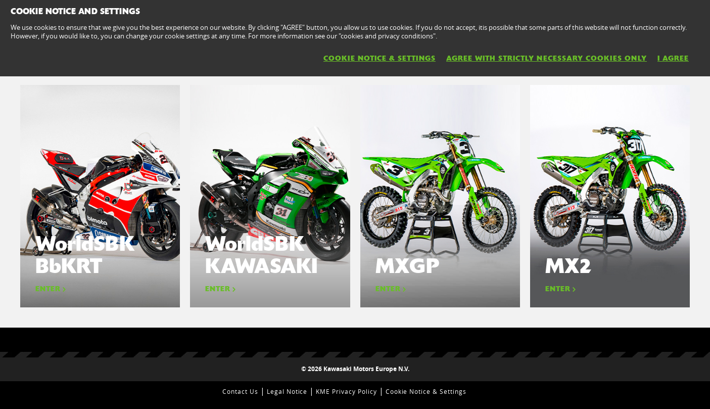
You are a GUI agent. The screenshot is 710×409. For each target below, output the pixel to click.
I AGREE (673, 58)
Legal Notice (287, 391)
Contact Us (240, 391)
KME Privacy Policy (346, 391)
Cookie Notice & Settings (426, 391)
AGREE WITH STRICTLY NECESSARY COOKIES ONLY (546, 58)
